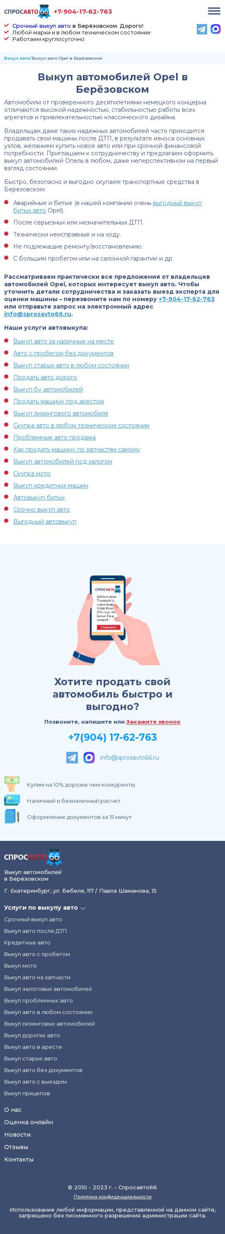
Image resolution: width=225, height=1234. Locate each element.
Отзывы (16, 1147)
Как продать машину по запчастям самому (76, 449)
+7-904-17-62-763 (83, 11)
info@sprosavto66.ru (37, 314)
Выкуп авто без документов (43, 1070)
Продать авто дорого (45, 377)
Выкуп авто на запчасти (37, 977)
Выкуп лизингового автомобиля (60, 413)
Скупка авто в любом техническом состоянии (81, 425)
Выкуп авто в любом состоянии (48, 1012)
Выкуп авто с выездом (35, 1081)
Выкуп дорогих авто (32, 1035)
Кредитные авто (27, 942)
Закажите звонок (153, 722)
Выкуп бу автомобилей (48, 389)
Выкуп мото (20, 965)
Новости (17, 1134)
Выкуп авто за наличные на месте (63, 341)
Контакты (19, 1159)
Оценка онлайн (28, 1122)
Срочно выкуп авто (41, 509)
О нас (13, 1109)
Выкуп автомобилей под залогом (62, 461)
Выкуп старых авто (30, 1058)
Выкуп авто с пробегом (37, 954)
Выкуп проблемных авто (38, 1000)
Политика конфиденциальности (113, 1197)
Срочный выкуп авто (41, 25)
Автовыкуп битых (39, 497)
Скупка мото (32, 473)
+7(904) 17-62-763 (112, 737)
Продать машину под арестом (58, 401)
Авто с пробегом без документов (63, 353)
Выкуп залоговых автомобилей (48, 988)
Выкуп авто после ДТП (35, 930)
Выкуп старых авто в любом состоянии (71, 365)
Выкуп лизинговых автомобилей (49, 1023)
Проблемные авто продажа (54, 437)
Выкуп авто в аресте (33, 1046)
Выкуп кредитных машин (50, 485)
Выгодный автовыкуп (45, 521)
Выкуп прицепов (27, 1093)
